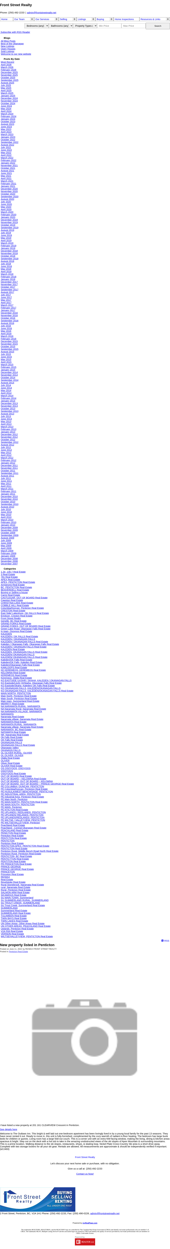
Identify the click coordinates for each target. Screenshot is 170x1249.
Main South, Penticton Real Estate (19, 698)
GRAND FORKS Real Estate (16, 623)
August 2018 (7, 261)
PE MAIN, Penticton (11, 807)
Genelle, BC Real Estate (14, 621)
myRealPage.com (90, 1223)
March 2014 (7, 395)
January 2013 (8, 432)
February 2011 (8, 491)
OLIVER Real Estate (12, 765)
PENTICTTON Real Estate (15, 859)
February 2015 (8, 367)
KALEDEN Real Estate (13, 649)
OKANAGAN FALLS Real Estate (18, 745)
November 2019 (9, 222)
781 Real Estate (9, 577)
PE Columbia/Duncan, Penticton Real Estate (24, 789)
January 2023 (8, 137)
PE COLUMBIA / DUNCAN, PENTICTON (22, 786)
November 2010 (9, 499)
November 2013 (9, 406)
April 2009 (6, 548)
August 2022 (7, 145)
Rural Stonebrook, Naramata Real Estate (22, 884)
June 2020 (6, 204)
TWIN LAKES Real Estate (14, 921)
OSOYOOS (7, 771)
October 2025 (8, 77)
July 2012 (6, 447)
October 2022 (8, 139)
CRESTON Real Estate (13, 610)
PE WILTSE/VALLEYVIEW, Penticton (20, 822)
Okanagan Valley (10, 747)
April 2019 (6, 240)
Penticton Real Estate (12, 843)
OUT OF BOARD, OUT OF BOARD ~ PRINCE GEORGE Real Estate (37, 784)
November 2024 (9, 101)
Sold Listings (7, 51)
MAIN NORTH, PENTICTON (16, 693)
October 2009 (8, 532)
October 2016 (8, 318)
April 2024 (6, 111)
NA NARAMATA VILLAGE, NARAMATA (21, 711)
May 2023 (6, 129)
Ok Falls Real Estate (12, 737)
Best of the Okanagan (12, 43)
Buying (100, 19)
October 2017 (8, 287)
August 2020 (7, 199)
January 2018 (8, 279)
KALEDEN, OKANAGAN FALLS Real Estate (24, 652)
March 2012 (7, 457)
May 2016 (6, 331)
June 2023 (6, 126)
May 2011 (6, 483)
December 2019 (9, 220)
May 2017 (6, 300)
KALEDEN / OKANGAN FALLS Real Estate (24, 647)
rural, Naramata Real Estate (15, 887)
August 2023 (7, 124)
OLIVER (5, 760)
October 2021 (8, 168)
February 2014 (8, 398)
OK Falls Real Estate (12, 740)
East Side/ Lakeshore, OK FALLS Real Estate (25, 613)
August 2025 (7, 82)
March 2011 (7, 488)
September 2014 (9, 380)
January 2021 (8, 186)
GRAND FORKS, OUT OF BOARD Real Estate (26, 626)
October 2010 (8, 501)
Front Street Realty (11, 618)
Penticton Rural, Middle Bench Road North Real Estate (30, 851)
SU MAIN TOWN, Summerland (17, 897)
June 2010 (6, 512)
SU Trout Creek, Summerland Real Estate (23, 905)
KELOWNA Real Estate (13, 672)
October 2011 (8, 470)
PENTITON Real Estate (13, 861)
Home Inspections (124, 19)
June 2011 (6, 481)
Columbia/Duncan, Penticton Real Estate (22, 608)
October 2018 (8, 256)
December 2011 (9, 465)
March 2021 (7, 181)
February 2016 (8, 338)
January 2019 (8, 248)
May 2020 (6, 207)
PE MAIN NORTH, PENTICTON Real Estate (24, 802)
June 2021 (6, 173)
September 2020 (9, 196)
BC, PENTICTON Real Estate (16, 587)
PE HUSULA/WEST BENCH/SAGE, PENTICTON (27, 791)
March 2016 (7, 336)
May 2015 (6, 359)
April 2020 (6, 209)
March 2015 (7, 364)
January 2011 (8, 494)
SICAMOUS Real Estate (13, 895)
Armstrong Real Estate (13, 584)
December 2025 (9, 72)
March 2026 (7, 67)
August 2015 (7, 351)
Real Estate (7, 879)
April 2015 (6, 362)
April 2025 (6, 90)
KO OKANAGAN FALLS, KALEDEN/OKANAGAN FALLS (30, 688)
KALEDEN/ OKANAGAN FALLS (18, 654)
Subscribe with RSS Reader (15, 32)
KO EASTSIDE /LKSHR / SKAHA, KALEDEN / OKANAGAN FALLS (36, 680)
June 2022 (6, 150)
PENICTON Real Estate (13, 833)
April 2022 (6, 155)
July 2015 (6, 354)
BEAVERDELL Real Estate (15, 590)
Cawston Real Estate (12, 600)
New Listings (7, 46)
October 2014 (8, 377)
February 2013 (8, 429)
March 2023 (7, 134)
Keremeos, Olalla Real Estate (16, 678)
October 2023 (8, 121)
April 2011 (6, 486)
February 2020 (8, 214)
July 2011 (6, 478)
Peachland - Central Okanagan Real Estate (23, 828)
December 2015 (9, 341)
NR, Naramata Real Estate (15, 734)
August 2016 (7, 323)
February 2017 (8, 307)
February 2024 (8, 116)
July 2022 (6, 147)
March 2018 (7, 274)
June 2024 (6, 106)
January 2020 (8, 217)
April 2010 (6, 517)
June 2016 (6, 328)
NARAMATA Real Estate (13, 722)
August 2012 (7, 444)
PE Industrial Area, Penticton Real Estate (22, 796)
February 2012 (8, 460)
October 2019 (8, 225)
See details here (8, 1129)
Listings (82, 19)
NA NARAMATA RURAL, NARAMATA (20, 706)
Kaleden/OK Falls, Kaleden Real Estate (21, 662)
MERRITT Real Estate (12, 703)
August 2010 (7, 507)
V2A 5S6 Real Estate (12, 931)
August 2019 (7, 230)
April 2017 (6, 302)
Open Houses (8, 49)
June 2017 (6, 297)
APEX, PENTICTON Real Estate (18, 582)
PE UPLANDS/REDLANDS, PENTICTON (22, 817)
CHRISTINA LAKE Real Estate (17, 603)
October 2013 (8, 408)
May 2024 (6, 108)
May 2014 (6, 390)
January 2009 (8, 556)
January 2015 (8, 369)
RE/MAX (5, 877)
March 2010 (7, 519)
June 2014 (6, 388)
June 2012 (6, 450)
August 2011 (7, 476)
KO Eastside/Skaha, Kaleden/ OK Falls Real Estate (28, 685)
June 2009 (6, 543)
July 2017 (6, 295)
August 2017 (7, 292)
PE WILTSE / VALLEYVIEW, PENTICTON (23, 820)
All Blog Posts (8, 41)
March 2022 (7, 157)
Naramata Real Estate (12, 716)
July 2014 (6, 385)
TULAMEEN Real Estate (14, 915)
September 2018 (9, 258)
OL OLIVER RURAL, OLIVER (16, 753)
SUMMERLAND (9, 908)
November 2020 (9, 191)
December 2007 (9, 563)
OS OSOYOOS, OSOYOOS (15, 768)
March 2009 (7, 551)
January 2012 (8, 463)
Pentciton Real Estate (12, 835)
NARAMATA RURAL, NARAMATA (18, 724)
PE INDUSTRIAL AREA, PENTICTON (21, 794)
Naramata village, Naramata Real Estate (22, 719)
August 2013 (7, 413)
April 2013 (6, 424)
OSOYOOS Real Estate (13, 773)
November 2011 (9, 468)
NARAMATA (7, 714)
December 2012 (9, 434)
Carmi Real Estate (10, 595)
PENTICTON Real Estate (14, 848)
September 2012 (9, 442)
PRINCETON (8, 871)
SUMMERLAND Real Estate (16, 913)
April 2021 (6, 178)
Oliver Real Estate (10, 763)
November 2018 (9, 253)
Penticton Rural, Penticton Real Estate (21, 853)
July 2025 (6, 85)
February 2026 (8, 70)
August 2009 (7, 538)
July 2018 (6, 263)
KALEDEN (6, 634)
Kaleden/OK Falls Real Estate (16, 659)
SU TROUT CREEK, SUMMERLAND (20, 903)
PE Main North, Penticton (14, 799)
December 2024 (9, 98)
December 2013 (9, 403)
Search (157, 26)
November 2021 (9, 165)
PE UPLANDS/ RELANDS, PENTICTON (22, 815)
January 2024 (8, 119)
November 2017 (9, 284)
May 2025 (6, 88)
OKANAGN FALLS (10, 750)
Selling (63, 19)
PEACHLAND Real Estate (14, 830)
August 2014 (7, 382)
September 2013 (9, 411)
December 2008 (9, 558)
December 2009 (9, 527)
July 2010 (6, 509)
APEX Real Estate (10, 579)
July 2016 (6, 326)
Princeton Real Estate (12, 874)
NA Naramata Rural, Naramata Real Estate (23, 709)
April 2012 (6, 455)
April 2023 (6, 132)
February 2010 (8, 522)
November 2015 (9, 344)
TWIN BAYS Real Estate (14, 918)
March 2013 (7, 426)
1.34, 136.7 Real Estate (13, 572)
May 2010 (6, 514)
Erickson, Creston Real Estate (17, 615)
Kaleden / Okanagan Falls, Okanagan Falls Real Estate (30, 644)
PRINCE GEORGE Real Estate (17, 869)
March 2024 (7, 113)
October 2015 (8, 346)
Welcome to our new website (16, 54)
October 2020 (8, 194)
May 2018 (6, 269)
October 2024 (8, 103)
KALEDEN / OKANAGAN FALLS (18, 639)
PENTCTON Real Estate (14, 838)
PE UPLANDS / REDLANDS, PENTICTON (23, 812)
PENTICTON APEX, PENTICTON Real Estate (25, 846)
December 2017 (9, 282)
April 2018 (6, 271)
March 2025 (7, 93)
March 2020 (7, 212)
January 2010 (8, 525)
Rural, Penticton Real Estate (16, 890)
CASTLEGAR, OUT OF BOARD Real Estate (24, 597)
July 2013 (6, 416)
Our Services (42, 19)
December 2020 (9, 188)
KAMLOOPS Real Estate (14, 667)
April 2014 (6, 393)
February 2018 (8, 276)
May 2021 (6, 176)
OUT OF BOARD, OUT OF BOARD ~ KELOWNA (27, 781)
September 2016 (9, 320)
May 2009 (6, 545)
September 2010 (9, 504)
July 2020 (6, 201)
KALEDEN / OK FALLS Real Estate (19, 636)
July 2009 (6, 540)
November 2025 (9, 75)
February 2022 (8, 160)
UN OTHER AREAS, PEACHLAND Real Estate (26, 926)
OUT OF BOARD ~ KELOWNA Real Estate (23, 778)
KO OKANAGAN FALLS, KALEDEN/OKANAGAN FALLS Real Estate (37, 690)
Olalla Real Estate (10, 758)
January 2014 (8, 401)
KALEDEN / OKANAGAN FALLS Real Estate (24, 641)
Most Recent (7, 62)
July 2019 (6, 232)
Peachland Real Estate (13, 825)
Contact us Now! (85, 1174)
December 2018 (9, 251)
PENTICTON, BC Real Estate (16, 856)
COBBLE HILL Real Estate (15, 605)
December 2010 (9, 496)
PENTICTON (7, 840)
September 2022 (9, 142)
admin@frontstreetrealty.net (41, 12)
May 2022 (6, 152)
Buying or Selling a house (14, 592)
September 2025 (9, 80)
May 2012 (6, 452)
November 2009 (9, 530)
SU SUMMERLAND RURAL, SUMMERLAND (25, 900)
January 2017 (8, 310)
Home (4, 19)
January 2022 (8, 163)
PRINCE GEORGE (11, 866)
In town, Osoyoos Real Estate (16, 631)
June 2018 (6, 266)
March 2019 (7, 243)
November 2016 (9, 315)
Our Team (19, 19)
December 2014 (9, 372)
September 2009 (9, 535)
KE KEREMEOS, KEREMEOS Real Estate (23, 670)
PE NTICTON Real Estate (14, 809)
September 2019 (9, 227)
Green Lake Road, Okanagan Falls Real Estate (25, 628)
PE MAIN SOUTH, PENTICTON (18, 804)
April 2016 (6, 333)
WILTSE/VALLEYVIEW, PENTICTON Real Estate (27, 936)
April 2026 (6, 64)
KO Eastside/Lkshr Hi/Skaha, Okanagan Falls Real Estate (31, 683)
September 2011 (9, 473)
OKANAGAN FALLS (11, 742)
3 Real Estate (8, 574)
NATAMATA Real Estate (13, 732)
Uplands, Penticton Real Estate (17, 928)
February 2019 (8, 245)
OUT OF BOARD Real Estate (16, 776)
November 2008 (9, 561)
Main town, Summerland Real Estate (20, 701)
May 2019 (6, 238)
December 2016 (9, 313)
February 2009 (8, 553)
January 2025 (8, 95)
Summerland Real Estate (14, 910)
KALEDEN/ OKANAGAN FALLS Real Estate (24, 657)
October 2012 (8, 439)
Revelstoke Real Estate (13, 882)
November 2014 (9, 375)
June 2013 (6, 419)
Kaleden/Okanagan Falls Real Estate (20, 665)
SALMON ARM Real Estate (15, 892)
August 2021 (7, 170)
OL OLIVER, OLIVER (12, 755)
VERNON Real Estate (12, 934)
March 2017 (7, 305)
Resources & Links (150, 19)
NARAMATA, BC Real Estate (16, 729)
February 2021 (8, 183)
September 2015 (9, 349)
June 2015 (6, 357)
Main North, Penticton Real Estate (19, 696)
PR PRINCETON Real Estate (16, 864)
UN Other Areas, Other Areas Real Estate (23, 923)
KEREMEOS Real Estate (14, 675)
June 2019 (6, 235)
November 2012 (9, 437)
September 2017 (9, 289)
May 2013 (6, 421)
